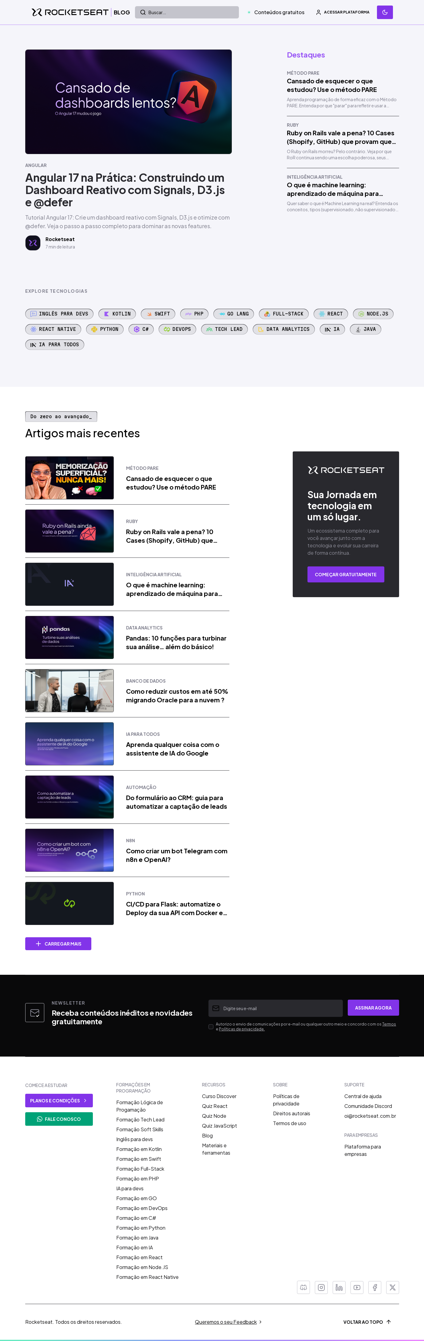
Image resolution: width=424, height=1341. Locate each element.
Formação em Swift (138, 1159)
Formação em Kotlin (139, 1149)
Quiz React (215, 1106)
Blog (207, 1135)
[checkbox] (210, 1026)
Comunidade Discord (368, 1106)
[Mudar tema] (385, 12)
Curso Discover (219, 1096)
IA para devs (130, 1188)
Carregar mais (58, 943)
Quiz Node (214, 1116)
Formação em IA (134, 1247)
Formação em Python (140, 1227)
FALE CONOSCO (59, 1119)
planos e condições (59, 1100)
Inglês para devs (134, 1139)
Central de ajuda (363, 1096)
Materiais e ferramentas (216, 1149)
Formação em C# (136, 1218)
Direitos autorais (291, 1113)
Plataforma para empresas (362, 1150)
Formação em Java (137, 1237)
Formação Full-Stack (140, 1168)
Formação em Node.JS (142, 1267)
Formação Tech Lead (140, 1119)
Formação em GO (136, 1198)
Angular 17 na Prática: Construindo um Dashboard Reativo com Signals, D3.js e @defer (125, 189)
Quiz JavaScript (219, 1125)
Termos (389, 1024)
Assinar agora (373, 1007)
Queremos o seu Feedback (229, 1322)
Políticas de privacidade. (242, 1029)
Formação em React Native (147, 1277)
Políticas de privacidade (286, 1100)
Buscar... (153, 12)
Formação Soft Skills (139, 1129)
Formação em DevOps (142, 1208)
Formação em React (139, 1257)
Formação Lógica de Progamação (139, 1106)
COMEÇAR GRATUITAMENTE (346, 574)
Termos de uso (289, 1123)
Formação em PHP (137, 1178)
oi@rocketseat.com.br (370, 1116)
